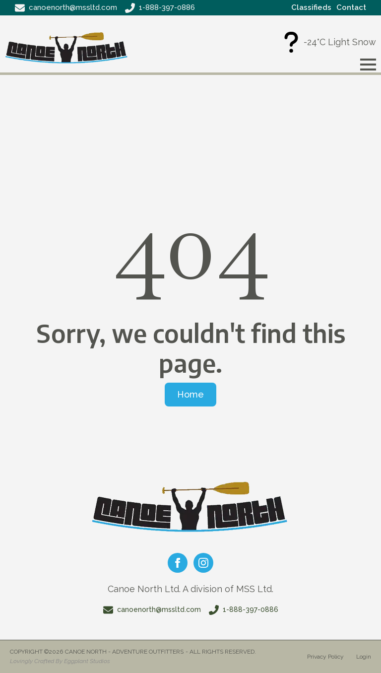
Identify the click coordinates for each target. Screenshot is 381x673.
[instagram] (203, 563)
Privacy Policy (325, 656)
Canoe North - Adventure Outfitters (124, 651)
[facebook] (178, 563)
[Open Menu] (368, 64)
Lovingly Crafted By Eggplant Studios (60, 661)
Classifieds (311, 7)
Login (363, 656)
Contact (351, 7)
